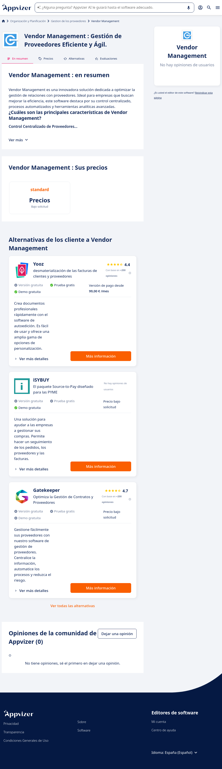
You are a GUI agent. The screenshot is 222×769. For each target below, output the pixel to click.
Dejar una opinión (117, 633)
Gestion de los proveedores (68, 21)
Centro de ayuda (164, 730)
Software (83, 730)
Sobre (81, 722)
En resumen (17, 58)
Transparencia (13, 732)
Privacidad (11, 723)
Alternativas (74, 58)
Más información (101, 356)
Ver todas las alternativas (73, 605)
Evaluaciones (106, 58)
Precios (45, 58)
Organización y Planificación (28, 21)
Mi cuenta (159, 721)
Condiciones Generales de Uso (26, 740)
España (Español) (181, 752)
